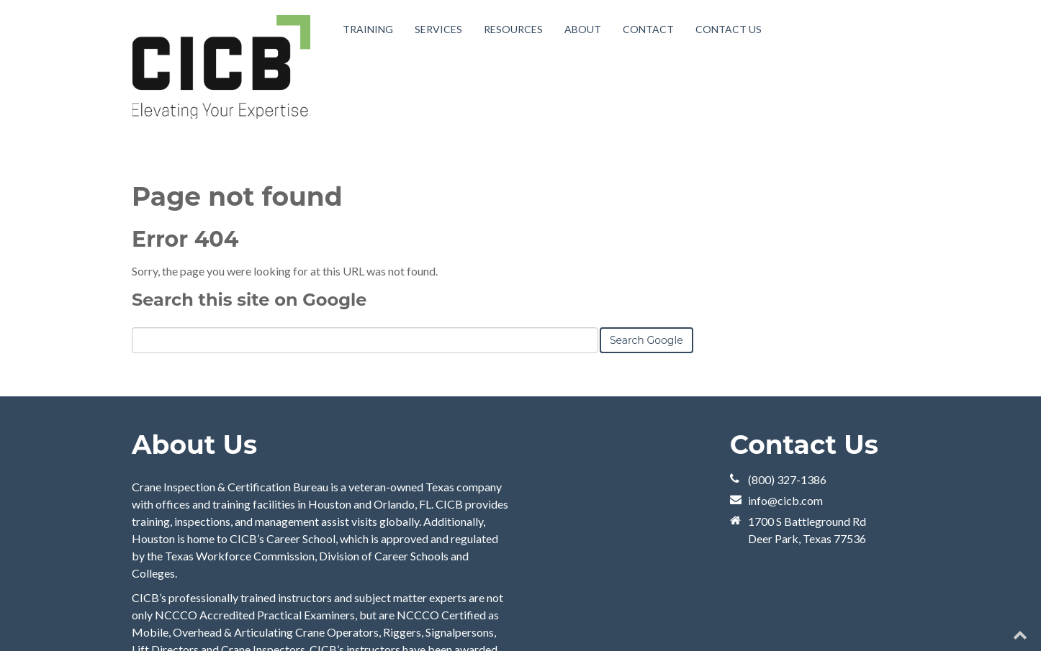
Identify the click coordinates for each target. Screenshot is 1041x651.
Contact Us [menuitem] (728, 29)
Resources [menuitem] (513, 29)
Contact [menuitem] (648, 29)
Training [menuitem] (368, 29)
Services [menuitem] (438, 29)
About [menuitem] (582, 29)
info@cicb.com (785, 500)
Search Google (646, 340)
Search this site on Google (249, 299)
